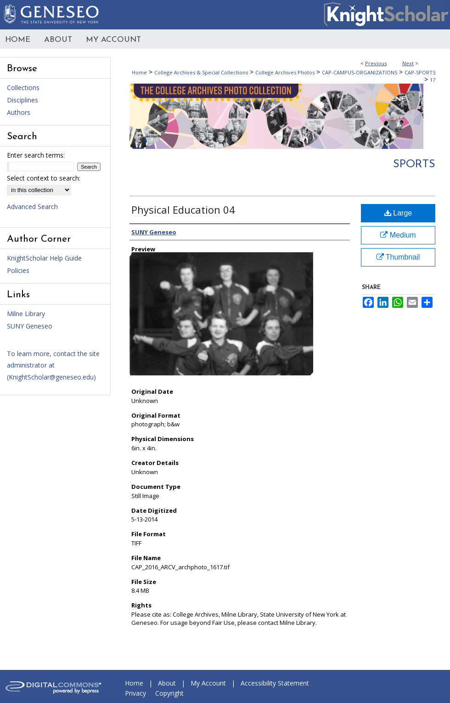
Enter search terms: (36, 155)
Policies (18, 270)
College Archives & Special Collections (201, 72)
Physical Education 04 (183, 209)
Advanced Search (32, 206)
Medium (398, 235)
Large (398, 213)
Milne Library (26, 313)
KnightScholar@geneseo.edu (51, 377)
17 (432, 79)
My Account (208, 683)
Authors (18, 112)
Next (408, 63)
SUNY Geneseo (29, 326)
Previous (376, 63)
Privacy (135, 693)
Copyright (169, 693)
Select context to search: (43, 178)
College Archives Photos (285, 72)
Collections (23, 87)
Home (139, 72)
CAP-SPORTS (420, 72)
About (167, 683)
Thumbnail (398, 257)
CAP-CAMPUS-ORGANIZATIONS (359, 72)
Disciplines (22, 100)
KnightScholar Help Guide (44, 258)
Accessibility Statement (275, 683)
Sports (414, 164)
